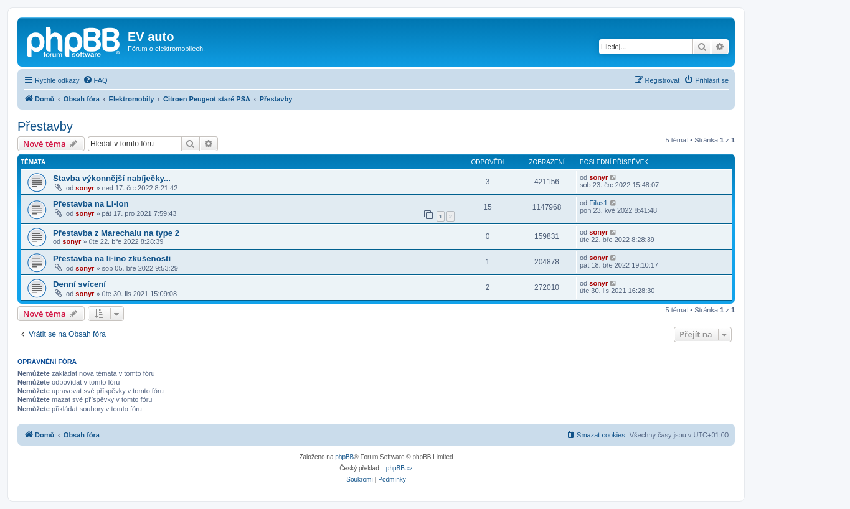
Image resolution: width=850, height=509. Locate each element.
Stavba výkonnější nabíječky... (112, 178)
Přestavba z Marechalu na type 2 (116, 233)
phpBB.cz (399, 468)
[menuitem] (95, 80)
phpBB (344, 457)
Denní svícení (79, 284)
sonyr (84, 188)
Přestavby (45, 126)
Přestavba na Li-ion (91, 203)
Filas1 (598, 203)
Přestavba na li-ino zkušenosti (112, 258)
